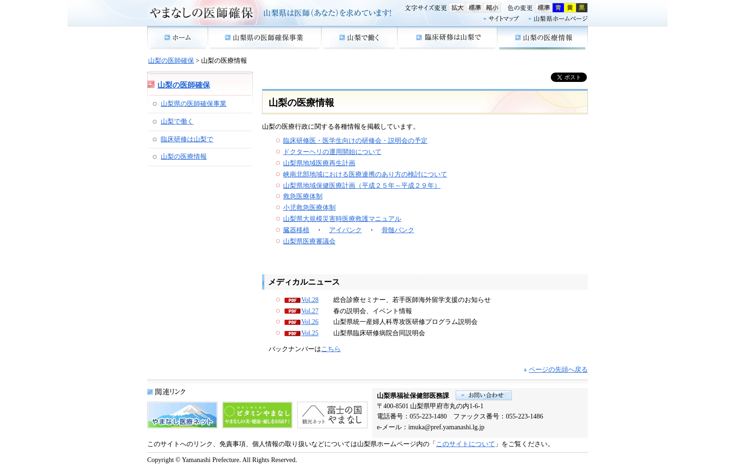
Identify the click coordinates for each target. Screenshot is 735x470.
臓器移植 (296, 230)
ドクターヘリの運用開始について (332, 151)
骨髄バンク (398, 230)
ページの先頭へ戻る (558, 369)
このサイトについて (465, 444)
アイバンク (345, 230)
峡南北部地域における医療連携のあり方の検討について (365, 174)
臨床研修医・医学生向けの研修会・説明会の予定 (355, 140)
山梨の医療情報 (184, 156)
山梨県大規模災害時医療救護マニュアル (342, 218)
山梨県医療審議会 (309, 241)
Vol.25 (310, 333)
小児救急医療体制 (309, 207)
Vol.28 (310, 299)
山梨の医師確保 (171, 60)
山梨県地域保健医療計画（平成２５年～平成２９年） (362, 185)
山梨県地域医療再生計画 (319, 163)
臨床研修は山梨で (187, 139)
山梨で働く (177, 121)
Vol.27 (310, 311)
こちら (331, 348)
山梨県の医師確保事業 (193, 103)
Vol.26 (310, 321)
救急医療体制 (302, 196)
